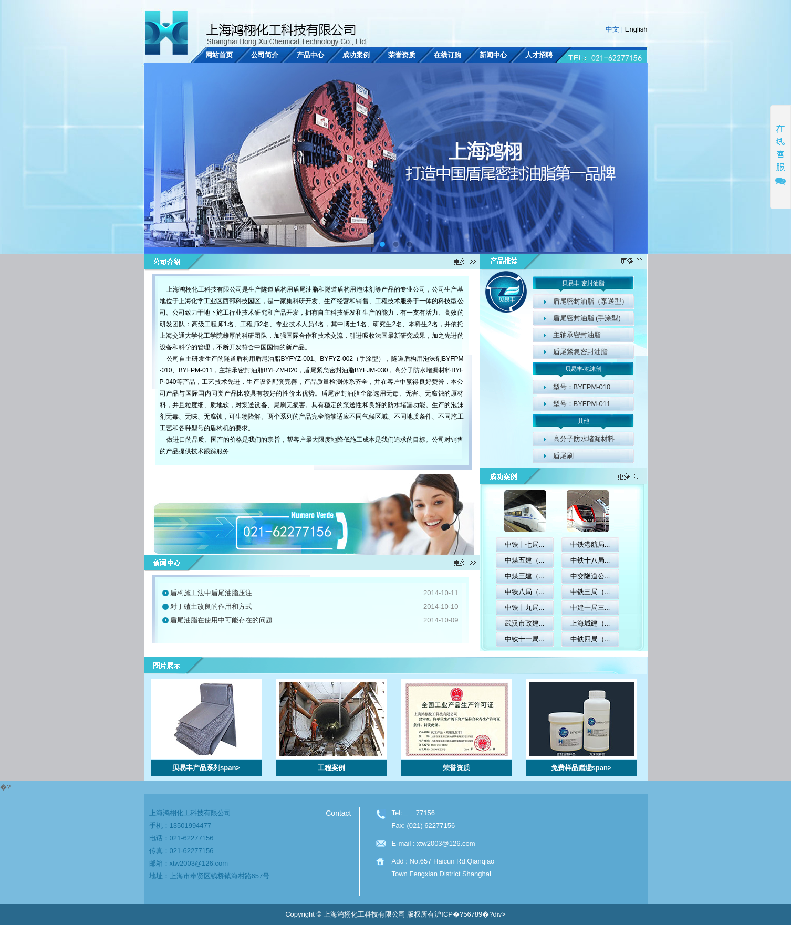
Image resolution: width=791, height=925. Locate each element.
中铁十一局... (525, 639)
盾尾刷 (563, 456)
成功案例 (356, 55)
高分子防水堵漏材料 (584, 439)
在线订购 (447, 55)
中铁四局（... (590, 639)
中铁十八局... (590, 560)
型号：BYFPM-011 (582, 404)
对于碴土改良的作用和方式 (211, 606)
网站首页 (219, 55)
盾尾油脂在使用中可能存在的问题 (221, 620)
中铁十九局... (525, 607)
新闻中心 (493, 55)
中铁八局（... (525, 592)
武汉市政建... (525, 623)
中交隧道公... (590, 576)
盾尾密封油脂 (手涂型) (587, 318)
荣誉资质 (401, 55)
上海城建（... (590, 623)
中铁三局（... (590, 592)
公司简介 (264, 55)
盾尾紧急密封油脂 (580, 352)
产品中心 (310, 55)
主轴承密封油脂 (577, 335)
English (636, 29)
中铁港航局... (590, 544)
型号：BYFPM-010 (582, 387)
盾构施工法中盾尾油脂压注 (211, 593)
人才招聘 (539, 55)
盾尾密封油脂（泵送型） (590, 301)
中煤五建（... (525, 560)
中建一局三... (590, 607)
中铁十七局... (525, 544)
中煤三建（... (525, 576)
